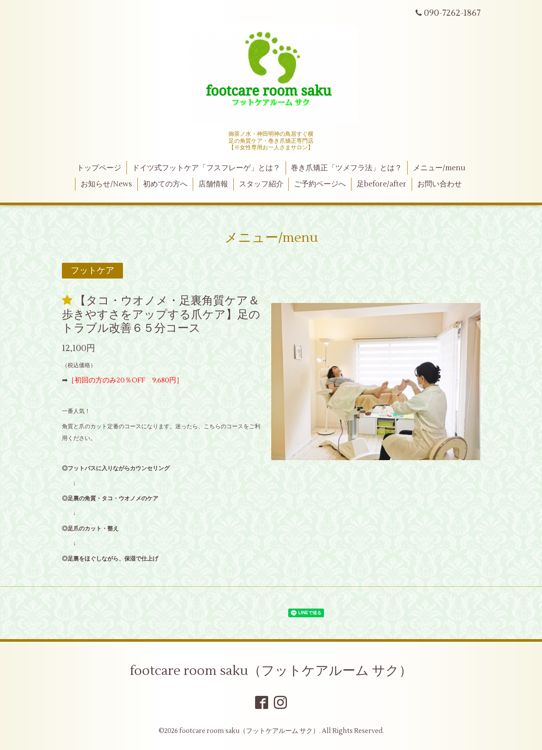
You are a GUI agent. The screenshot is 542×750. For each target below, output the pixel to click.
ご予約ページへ (320, 184)
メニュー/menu (439, 168)
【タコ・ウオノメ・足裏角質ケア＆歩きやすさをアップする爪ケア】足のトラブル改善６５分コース (161, 314)
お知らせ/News (106, 184)
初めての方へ (165, 184)
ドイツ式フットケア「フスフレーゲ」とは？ (206, 168)
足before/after (381, 184)
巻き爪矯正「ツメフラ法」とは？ (346, 168)
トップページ (99, 168)
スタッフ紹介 (261, 184)
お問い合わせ (439, 184)
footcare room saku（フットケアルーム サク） (271, 670)
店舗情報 (213, 184)
